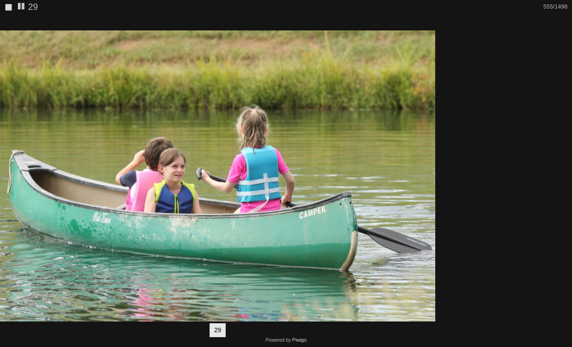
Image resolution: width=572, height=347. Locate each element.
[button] (427, 23)
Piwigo (299, 340)
